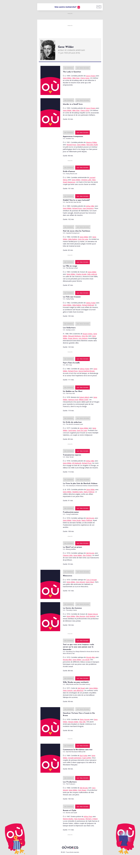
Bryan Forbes (87, 334)
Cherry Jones (84, 78)
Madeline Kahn (77, 492)
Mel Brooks (90, 518)
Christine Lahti (86, 180)
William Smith (83, 399)
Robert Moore (93, 614)
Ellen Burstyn (80, 616)
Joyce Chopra (90, 76)
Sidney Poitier (91, 303)
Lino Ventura (83, 338)
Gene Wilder (67, 78)
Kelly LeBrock (92, 274)
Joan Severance (88, 208)
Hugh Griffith (86, 758)
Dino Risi (85, 336)
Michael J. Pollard (91, 819)
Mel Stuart (81, 688)
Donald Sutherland (74, 758)
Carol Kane (72, 430)
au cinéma (68, 68)
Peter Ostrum (68, 690)
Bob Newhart (91, 616)
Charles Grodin (81, 274)
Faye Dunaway (79, 819)
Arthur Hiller (90, 206)
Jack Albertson (78, 690)
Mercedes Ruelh (92, 145)
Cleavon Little (68, 555)
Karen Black (90, 582)
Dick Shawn (82, 790)
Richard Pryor (71, 145)
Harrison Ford (73, 399)
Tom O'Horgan (91, 580)
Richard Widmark (88, 305)
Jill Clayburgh (76, 463)
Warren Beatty (68, 819)
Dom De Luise (83, 239)
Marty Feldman (89, 492)
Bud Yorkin (83, 755)
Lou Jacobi (85, 660)
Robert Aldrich (84, 397)
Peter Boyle (76, 520)
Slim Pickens (87, 555)
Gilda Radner (72, 239)
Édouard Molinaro (74, 336)
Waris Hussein (85, 719)
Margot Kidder (73, 722)
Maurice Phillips (91, 142)
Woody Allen (90, 657)
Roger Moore (73, 338)
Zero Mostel (80, 582)
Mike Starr (76, 78)
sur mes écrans (83, 68)
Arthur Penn (88, 816)
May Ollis (82, 722)
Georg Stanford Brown (87, 371)
